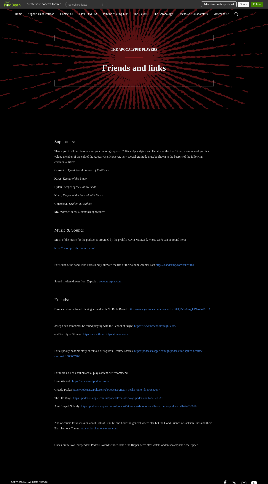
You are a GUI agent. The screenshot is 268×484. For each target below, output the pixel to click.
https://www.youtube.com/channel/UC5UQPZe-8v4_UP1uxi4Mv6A (169, 309)
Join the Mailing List (115, 13)
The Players (140, 13)
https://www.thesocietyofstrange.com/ (105, 334)
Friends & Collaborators (193, 13)
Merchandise (221, 13)
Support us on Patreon (41, 13)
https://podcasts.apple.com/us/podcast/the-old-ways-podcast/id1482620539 (117, 398)
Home (18, 13)
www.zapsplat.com (110, 281)
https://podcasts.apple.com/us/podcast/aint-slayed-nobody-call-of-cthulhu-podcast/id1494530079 (139, 406)
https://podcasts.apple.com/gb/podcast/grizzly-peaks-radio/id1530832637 (116, 389)
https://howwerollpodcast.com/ (90, 381)
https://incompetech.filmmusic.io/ (74, 248)
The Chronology (163, 13)
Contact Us (67, 13)
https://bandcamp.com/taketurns (175, 264)
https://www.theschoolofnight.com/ (155, 326)
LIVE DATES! (88, 13)
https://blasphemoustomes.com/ (99, 428)
